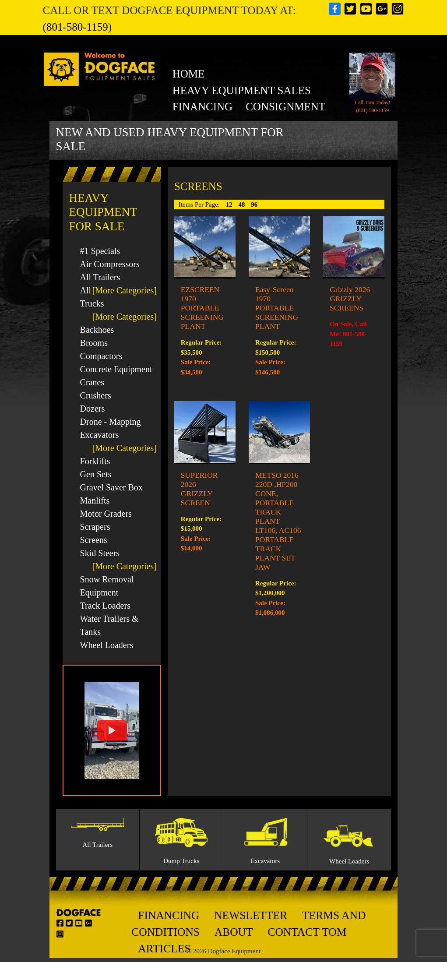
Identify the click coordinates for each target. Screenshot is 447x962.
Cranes (92, 382)
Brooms (94, 343)
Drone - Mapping (110, 421)
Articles (164, 948)
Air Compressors (110, 264)
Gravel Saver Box (111, 487)
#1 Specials (100, 251)
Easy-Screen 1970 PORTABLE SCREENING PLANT (276, 308)
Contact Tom (306, 932)
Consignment (285, 107)
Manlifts (95, 500)
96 (254, 204)
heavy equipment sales (241, 90)
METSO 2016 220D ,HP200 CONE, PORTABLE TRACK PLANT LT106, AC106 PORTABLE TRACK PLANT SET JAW (278, 521)
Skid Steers (100, 553)
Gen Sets (96, 474)
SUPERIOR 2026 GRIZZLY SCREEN (199, 489)
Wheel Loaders (107, 645)
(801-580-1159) (77, 27)
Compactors (101, 356)
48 (243, 204)
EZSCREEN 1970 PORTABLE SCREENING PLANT (202, 308)
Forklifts (95, 461)
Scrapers (95, 527)
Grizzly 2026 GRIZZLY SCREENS (350, 298)
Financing (202, 107)
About (234, 932)
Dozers (92, 408)
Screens (93, 540)
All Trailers (100, 277)
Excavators (99, 435)
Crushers (95, 395)
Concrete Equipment (116, 369)
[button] (112, 730)
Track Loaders (105, 605)
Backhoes (97, 330)
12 (230, 204)
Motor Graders (106, 513)
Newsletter (250, 915)
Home (188, 74)
